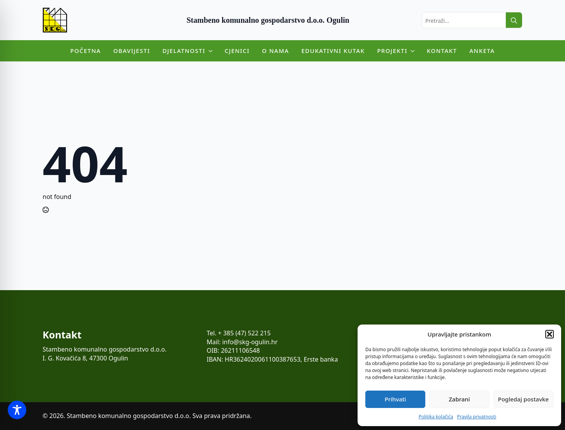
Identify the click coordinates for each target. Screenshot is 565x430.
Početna (85, 50)
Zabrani (459, 399)
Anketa (482, 50)
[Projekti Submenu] (414, 50)
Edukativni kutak (333, 50)
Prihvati (395, 399)
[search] (514, 20)
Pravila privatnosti (476, 416)
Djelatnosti (184, 50)
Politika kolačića (436, 416)
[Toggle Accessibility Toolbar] (17, 410)
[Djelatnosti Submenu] (212, 50)
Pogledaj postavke (523, 399)
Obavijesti (131, 50)
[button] (549, 334)
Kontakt (442, 50)
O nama (275, 50)
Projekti (392, 50)
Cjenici (237, 50)
